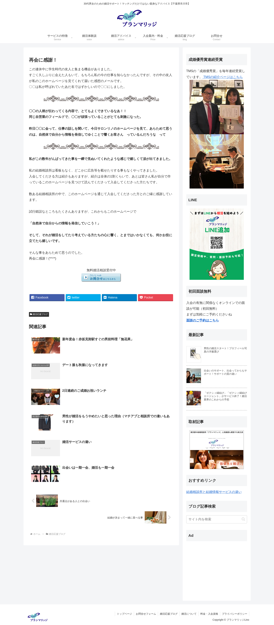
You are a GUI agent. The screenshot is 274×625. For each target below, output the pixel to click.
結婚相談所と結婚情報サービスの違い (214, 492)
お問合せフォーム (146, 613)
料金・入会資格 (209, 613)
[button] (243, 519)
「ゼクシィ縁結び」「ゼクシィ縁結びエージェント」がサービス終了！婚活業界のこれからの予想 (225, 396)
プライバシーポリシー (234, 613)
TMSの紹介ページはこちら (217, 132)
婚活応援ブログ (39, 314)
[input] (216, 519)
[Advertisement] (208, 566)
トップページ (124, 613)
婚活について (189, 613)
